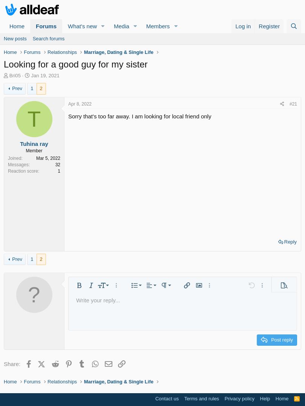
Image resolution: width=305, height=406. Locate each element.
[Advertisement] (182, 177)
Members (158, 26)
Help (265, 398)
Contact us (167, 398)
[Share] (282, 104)
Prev (17, 88)
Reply (290, 242)
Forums (46, 26)
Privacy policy (239, 398)
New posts (15, 38)
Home (17, 26)
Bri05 (15, 75)
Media (121, 26)
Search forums (49, 38)
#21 (293, 104)
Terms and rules (201, 398)
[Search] (294, 26)
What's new (82, 26)
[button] (103, 26)
